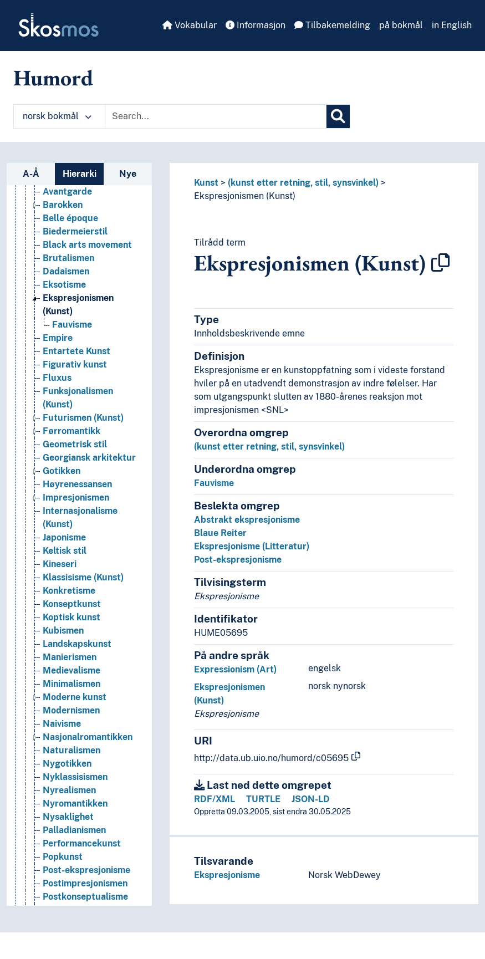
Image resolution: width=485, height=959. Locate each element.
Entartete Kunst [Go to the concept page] (76, 351)
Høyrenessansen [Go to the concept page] (77, 484)
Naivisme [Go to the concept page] (62, 723)
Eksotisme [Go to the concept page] (64, 284)
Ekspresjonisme (227, 875)
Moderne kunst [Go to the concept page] (74, 697)
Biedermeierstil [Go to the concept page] (75, 231)
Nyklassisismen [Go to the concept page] (75, 777)
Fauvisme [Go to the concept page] (72, 324)
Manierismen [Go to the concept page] (69, 657)
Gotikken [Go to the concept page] (61, 471)
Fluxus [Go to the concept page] (57, 378)
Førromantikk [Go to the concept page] (71, 431)
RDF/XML (214, 799)
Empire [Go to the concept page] (58, 338)
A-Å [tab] (31, 174)
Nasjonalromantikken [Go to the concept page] (87, 737)
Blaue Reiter (220, 533)
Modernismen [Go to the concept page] (71, 710)
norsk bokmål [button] (57, 116)
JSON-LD (311, 799)
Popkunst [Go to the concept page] (63, 856)
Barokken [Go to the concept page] (63, 205)
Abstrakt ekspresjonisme (247, 519)
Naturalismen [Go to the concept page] (71, 750)
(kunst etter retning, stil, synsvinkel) (303, 182)
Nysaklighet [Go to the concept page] (68, 817)
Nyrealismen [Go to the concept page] (69, 790)
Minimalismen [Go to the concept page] (71, 684)
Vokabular (189, 25)
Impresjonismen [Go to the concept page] (76, 497)
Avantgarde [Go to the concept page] (67, 191)
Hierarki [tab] (79, 174)
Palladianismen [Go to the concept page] (74, 830)
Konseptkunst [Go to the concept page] (72, 604)
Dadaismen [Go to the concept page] (66, 271)
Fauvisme (214, 483)
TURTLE (263, 799)
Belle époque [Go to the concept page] (70, 218)
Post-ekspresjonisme (238, 559)
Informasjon (255, 25)
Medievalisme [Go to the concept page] (71, 670)
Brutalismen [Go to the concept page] (68, 258)
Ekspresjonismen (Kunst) (244, 196)
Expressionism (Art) (235, 669)
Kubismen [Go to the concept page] (63, 630)
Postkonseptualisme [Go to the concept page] (85, 896)
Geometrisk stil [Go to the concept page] (75, 444)
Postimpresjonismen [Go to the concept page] (85, 883)
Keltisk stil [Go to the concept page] (64, 550)
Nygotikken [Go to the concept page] (67, 763)
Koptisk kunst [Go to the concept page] (71, 617)
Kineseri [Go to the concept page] (59, 564)
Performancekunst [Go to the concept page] (82, 843)
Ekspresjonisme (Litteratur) (251, 546)
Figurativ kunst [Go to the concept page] (75, 364)
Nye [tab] (127, 174)
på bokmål (401, 25)
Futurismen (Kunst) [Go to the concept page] (83, 417)
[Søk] (338, 116)
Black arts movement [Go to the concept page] (87, 244)
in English (452, 25)
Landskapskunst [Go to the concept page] (77, 644)
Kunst (206, 182)
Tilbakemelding (332, 25)
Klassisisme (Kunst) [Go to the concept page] (83, 577)
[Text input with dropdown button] (215, 116)
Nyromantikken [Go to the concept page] (75, 803)
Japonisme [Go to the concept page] (64, 537)
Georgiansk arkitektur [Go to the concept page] (89, 457)
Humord (53, 77)
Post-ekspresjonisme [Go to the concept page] (86, 870)
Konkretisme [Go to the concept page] (69, 590)
